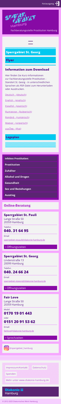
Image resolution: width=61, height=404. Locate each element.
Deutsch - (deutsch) (15, 94)
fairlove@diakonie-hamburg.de (19, 330)
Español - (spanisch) (16, 106)
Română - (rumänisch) (17, 117)
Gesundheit (12, 182)
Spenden (11, 373)
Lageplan (12, 137)
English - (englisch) (15, 100)
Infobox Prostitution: (17, 158)
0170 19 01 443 (18, 313)
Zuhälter (10, 170)
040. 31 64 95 (16, 230)
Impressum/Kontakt (16, 367)
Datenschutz (39, 367)
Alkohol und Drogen (17, 176)
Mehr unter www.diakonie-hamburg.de (27, 380)
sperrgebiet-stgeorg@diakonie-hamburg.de (25, 281)
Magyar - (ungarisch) (16, 123)
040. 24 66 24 (16, 271)
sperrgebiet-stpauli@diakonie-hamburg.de (24, 239)
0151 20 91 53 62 (19, 321)
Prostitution (12, 164)
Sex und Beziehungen (18, 188)
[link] (30, 42)
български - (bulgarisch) (18, 111)
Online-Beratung (17, 205)
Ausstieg (10, 195)
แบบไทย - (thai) (13, 128)
